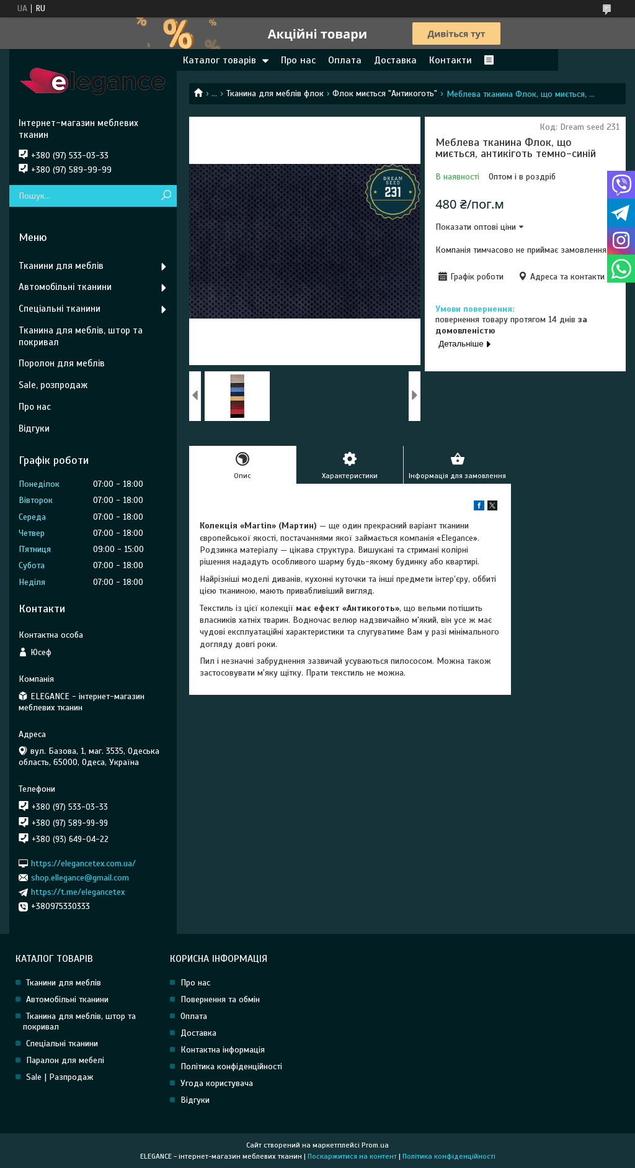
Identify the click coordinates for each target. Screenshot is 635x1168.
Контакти (450, 60)
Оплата (345, 60)
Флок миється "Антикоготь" (384, 93)
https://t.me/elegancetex (78, 892)
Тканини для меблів (61, 265)
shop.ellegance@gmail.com (80, 877)
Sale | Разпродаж (60, 1077)
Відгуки (34, 428)
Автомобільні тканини (65, 286)
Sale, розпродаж (53, 385)
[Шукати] (166, 196)
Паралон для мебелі (65, 1060)
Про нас (298, 60)
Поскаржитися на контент (352, 1156)
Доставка (395, 60)
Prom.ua (375, 1145)
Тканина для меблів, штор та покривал (81, 336)
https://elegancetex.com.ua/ (83, 863)
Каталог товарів (219, 60)
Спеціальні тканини (59, 308)
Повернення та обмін (220, 999)
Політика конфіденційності (231, 1066)
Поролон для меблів (62, 363)
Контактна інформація (222, 1049)
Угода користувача (216, 1083)
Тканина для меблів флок (275, 93)
